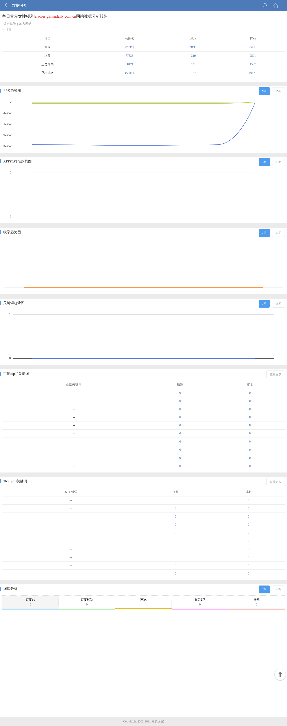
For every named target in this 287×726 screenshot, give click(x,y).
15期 (278, 91)
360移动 (200, 602)
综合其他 (10, 24)
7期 (264, 91)
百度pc (30, 602)
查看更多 (275, 374)
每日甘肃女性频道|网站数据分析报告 (55, 16)
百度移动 (87, 602)
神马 (256, 602)
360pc (143, 602)
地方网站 (25, 24)
